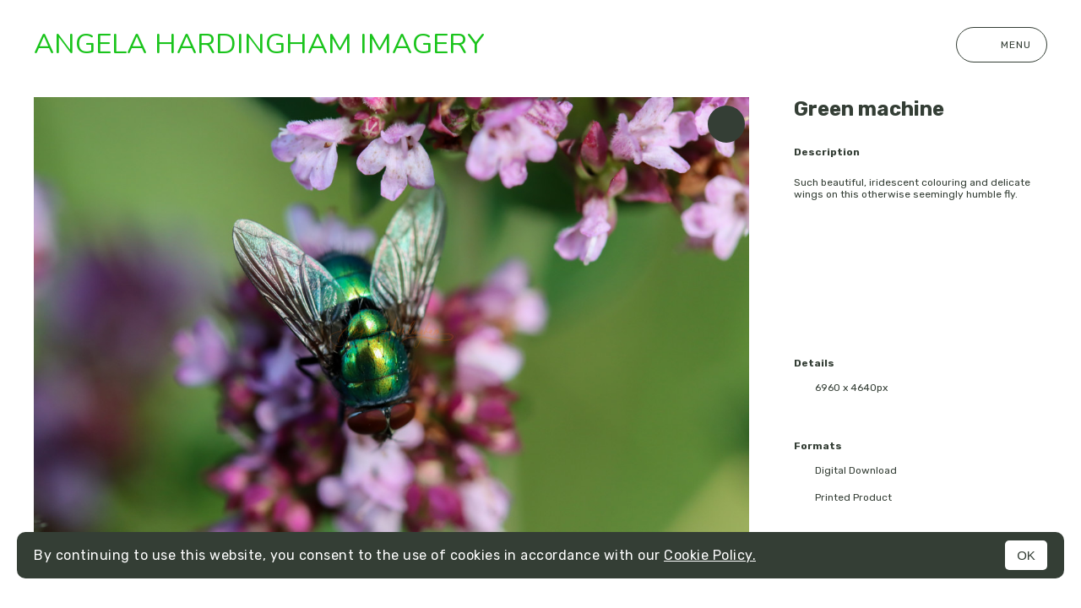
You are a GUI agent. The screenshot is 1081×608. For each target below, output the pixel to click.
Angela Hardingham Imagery (259, 44)
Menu (1001, 45)
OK (1026, 555)
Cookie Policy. (710, 555)
